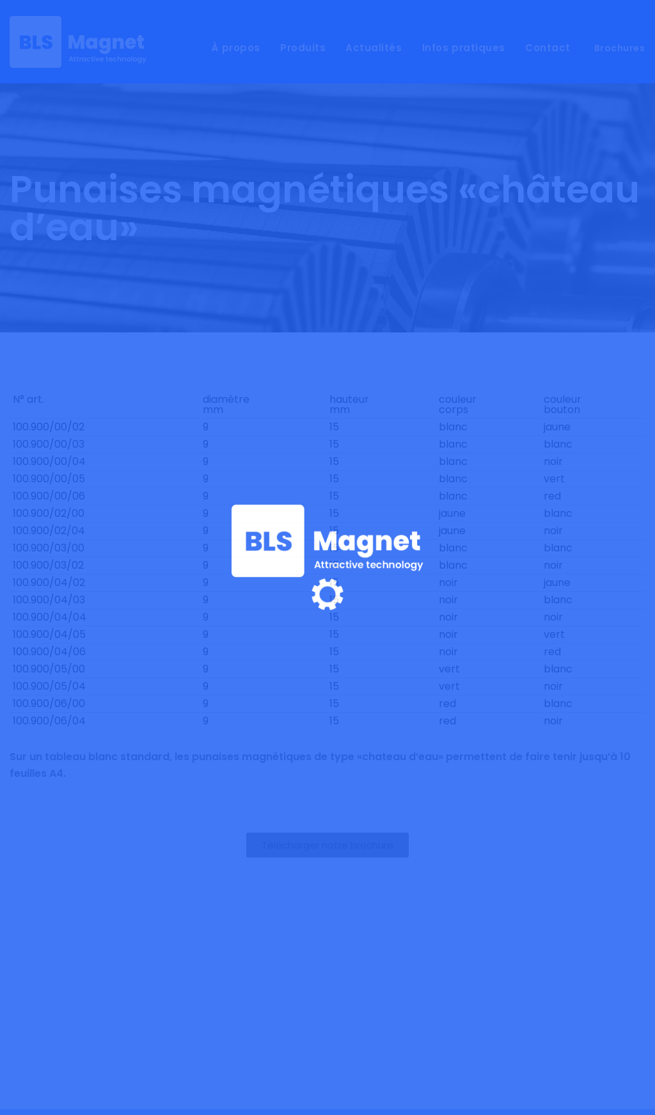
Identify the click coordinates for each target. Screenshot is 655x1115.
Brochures (619, 48)
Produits (303, 47)
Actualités (373, 47)
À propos (235, 47)
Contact (548, 47)
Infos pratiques (463, 47)
